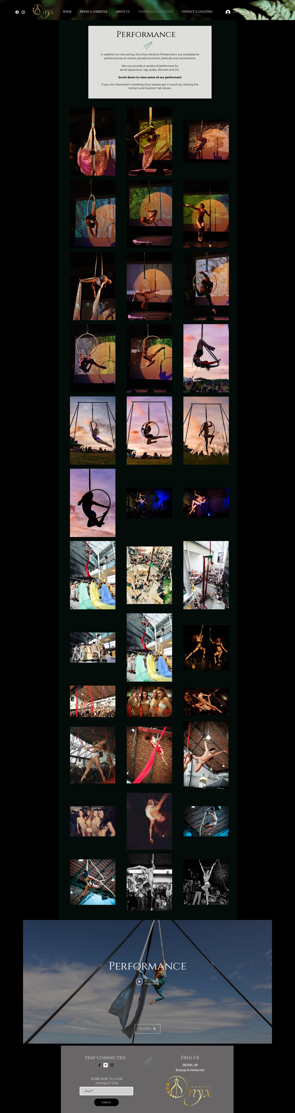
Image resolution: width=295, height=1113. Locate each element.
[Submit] (106, 1102)
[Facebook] (17, 12)
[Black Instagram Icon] (112, 1065)
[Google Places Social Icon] (105, 1065)
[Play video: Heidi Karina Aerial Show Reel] (147, 981)
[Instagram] (23, 12)
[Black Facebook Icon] (99, 1065)
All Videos (147, 1028)
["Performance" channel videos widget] (147, 982)
